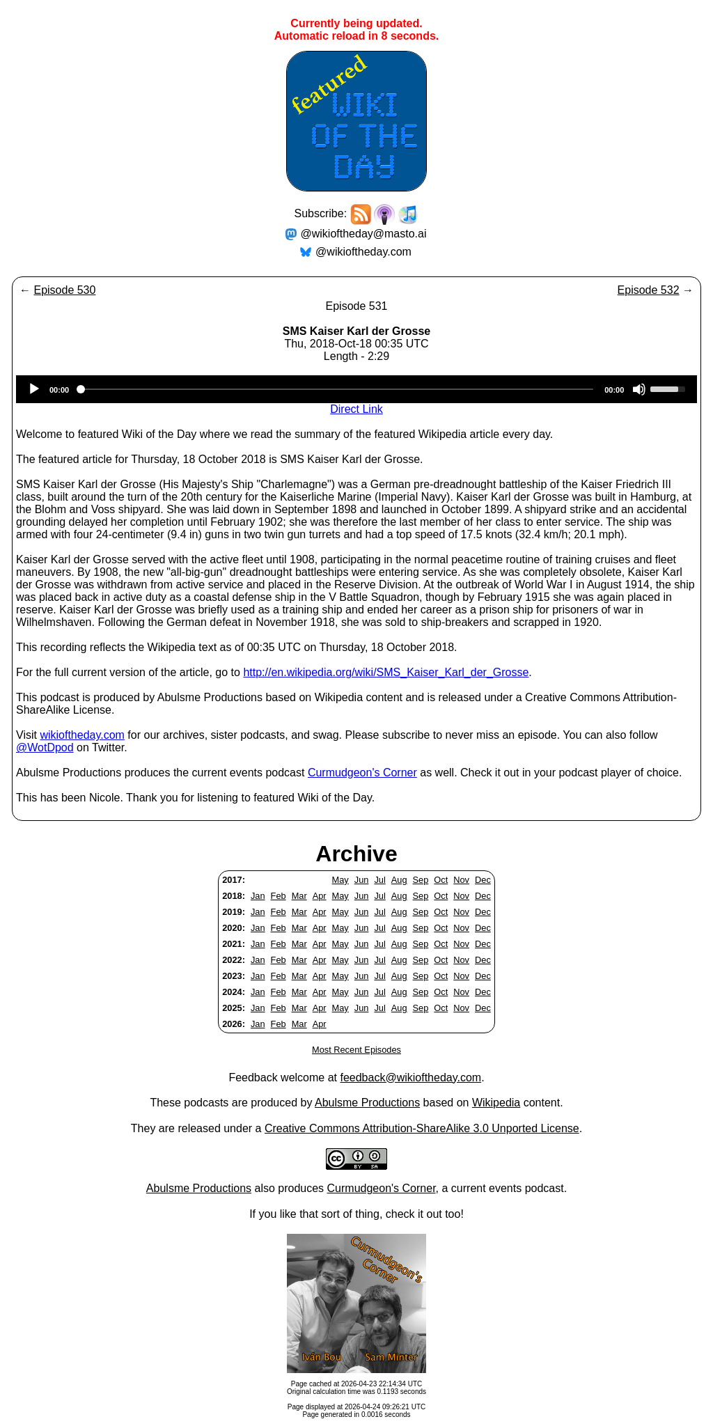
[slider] (336, 389)
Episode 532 (649, 290)
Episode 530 (64, 290)
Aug (399, 880)
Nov (461, 880)
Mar (299, 896)
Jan (258, 896)
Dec (483, 880)
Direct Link (356, 409)
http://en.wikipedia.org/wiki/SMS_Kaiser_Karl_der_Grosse (385, 672)
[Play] (34, 389)
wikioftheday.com (82, 735)
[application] (356, 389)
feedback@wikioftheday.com (410, 1077)
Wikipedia (496, 1102)
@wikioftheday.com (363, 252)
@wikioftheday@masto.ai (364, 234)
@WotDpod (45, 747)
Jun (361, 880)
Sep (421, 880)
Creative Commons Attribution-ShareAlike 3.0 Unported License (422, 1128)
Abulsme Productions (367, 1102)
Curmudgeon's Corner (362, 772)
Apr (320, 896)
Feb (278, 896)
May (340, 880)
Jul (379, 880)
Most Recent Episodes (356, 1049)
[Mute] (639, 389)
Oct (441, 880)
